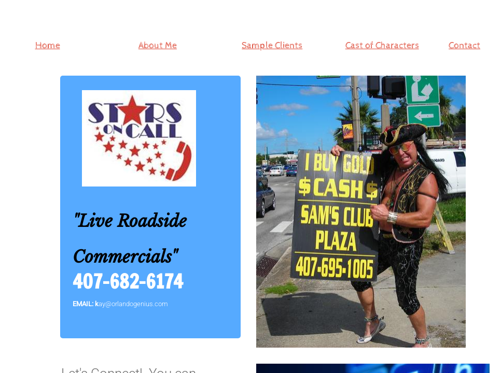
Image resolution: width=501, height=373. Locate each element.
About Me (157, 45)
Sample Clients (272, 45)
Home (47, 45)
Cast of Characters (382, 45)
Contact (464, 45)
